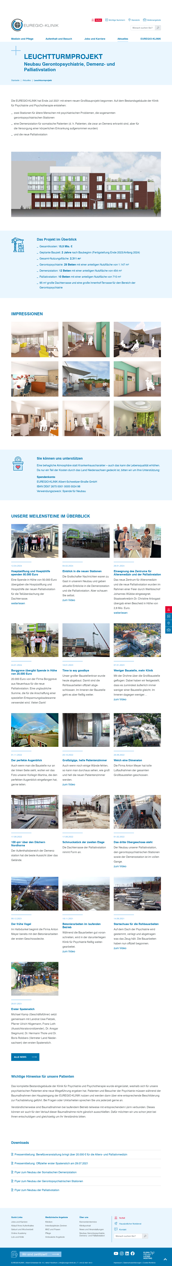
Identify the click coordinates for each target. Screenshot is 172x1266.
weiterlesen (18, 588)
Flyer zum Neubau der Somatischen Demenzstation (43, 1157)
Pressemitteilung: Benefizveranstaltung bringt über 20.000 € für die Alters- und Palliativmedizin (69, 1139)
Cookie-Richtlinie (149, 1248)
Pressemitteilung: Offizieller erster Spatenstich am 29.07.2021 (49, 1148)
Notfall (119, 1202)
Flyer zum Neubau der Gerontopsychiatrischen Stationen (47, 1166)
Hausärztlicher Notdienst (127, 1208)
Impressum (118, 1248)
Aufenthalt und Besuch (59, 24)
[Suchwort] (143, 13)
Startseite (15, 65)
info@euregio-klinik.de (67, 1248)
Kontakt (120, 1214)
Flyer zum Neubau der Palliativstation (35, 1175)
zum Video (68, 585)
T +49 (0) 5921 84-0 (84, 1248)
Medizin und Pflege (22, 24)
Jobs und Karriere (94, 24)
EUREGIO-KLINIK (151, 24)
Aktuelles (122, 24)
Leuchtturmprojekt (43, 65)
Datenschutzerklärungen (132, 1248)
